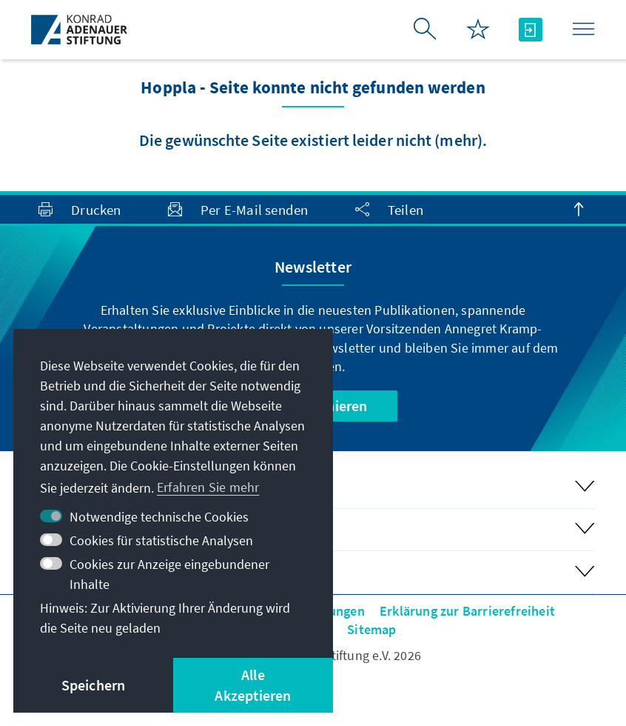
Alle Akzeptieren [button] (253, 685)
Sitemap (371, 629)
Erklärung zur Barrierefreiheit (467, 610)
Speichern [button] (93, 685)
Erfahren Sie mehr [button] (208, 487)
